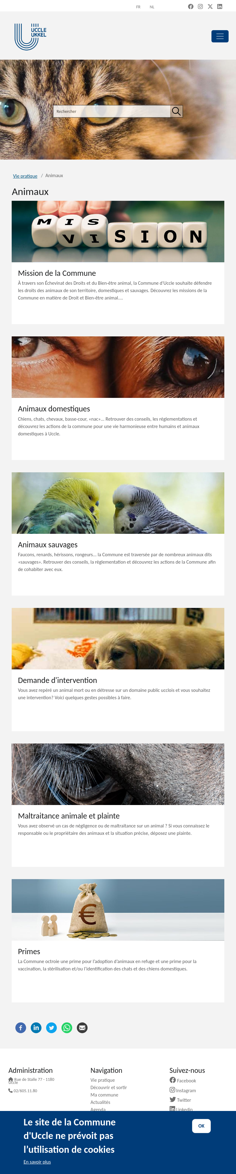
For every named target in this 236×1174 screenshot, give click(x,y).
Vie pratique (25, 176)
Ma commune (106, 1095)
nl (152, 7)
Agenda (100, 1110)
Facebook (185, 1081)
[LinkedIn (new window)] (220, 7)
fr (138, 7)
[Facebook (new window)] (191, 7)
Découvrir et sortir (111, 1087)
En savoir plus (37, 1162)
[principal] (220, 36)
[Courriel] (82, 1027)
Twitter (182, 1100)
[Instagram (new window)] (200, 7)
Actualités (102, 1102)
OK (202, 1126)
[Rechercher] (176, 111)
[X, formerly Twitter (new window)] (210, 7)
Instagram (185, 1090)
